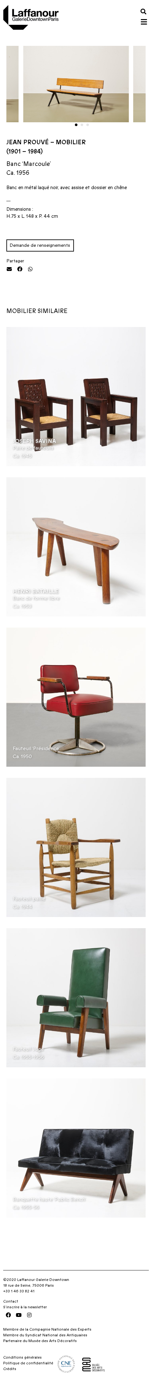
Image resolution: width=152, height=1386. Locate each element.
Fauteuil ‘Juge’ (28, 1049)
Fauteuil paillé (29, 898)
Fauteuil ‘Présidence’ (36, 748)
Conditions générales (22, 1357)
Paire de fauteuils (33, 448)
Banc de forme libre (36, 598)
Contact (10, 1301)
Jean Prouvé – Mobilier (46, 142)
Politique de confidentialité (28, 1363)
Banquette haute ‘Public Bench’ (49, 1199)
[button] (143, 11)
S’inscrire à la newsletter (25, 1307)
